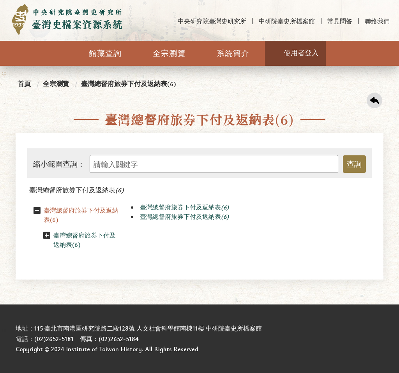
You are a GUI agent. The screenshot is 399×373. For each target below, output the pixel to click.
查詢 (354, 164)
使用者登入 (301, 52)
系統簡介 (233, 53)
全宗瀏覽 (169, 53)
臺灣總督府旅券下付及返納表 (76, 189)
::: (4, 6)
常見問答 (339, 21)
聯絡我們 (377, 21)
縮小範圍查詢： (59, 164)
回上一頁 (374, 100)
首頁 (24, 83)
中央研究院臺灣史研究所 (212, 21)
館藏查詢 (105, 53)
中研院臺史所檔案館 (287, 21)
